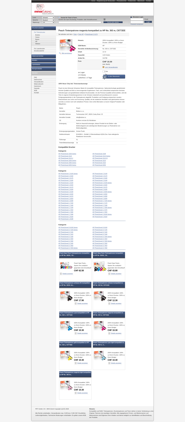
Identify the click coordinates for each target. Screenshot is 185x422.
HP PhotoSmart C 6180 (65, 189)
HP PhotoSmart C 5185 (65, 180)
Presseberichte (121, 1)
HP (36, 41)
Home (93, 1)
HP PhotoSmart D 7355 (99, 243)
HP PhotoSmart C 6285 (99, 198)
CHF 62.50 (79, 270)
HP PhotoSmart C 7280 (65, 212)
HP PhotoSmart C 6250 (99, 194)
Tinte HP (81, 34)
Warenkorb (140, 1)
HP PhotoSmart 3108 (99, 153)
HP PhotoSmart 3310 (99, 162)
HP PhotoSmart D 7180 (65, 236)
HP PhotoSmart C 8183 (99, 216)
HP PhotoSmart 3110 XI (100, 158)
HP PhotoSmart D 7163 (65, 234)
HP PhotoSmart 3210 (99, 160)
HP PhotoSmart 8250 (99, 165)
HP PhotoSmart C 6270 (65, 196)
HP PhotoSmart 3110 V (65, 158)
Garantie (36, 88)
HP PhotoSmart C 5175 (65, 178)
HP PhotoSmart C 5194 (65, 183)
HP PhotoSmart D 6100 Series (68, 227)
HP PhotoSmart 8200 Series (67, 165)
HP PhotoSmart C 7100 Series (102, 200)
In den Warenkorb (113, 76)
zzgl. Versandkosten (111, 67)
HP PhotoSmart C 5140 (99, 173)
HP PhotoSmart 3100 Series (67, 153)
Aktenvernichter (37, 56)
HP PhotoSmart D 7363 (99, 245)
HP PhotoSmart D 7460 (99, 248)
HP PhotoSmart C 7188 (99, 205)
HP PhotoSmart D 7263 (99, 239)
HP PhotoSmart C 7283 (99, 212)
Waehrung (36, 22)
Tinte (75, 34)
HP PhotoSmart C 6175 (99, 187)
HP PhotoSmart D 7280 (65, 241)
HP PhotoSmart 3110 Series (101, 156)
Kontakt (148, 1)
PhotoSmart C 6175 (91, 34)
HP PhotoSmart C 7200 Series (102, 207)
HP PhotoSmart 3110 (65, 156)
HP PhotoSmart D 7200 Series (102, 236)
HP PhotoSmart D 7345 (65, 243)
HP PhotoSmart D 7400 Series (68, 248)
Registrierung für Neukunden (106, 1)
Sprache (35, 20)
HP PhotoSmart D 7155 (65, 232)
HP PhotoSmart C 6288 (65, 200)
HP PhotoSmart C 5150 (65, 176)
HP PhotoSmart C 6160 (99, 185)
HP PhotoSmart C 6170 (65, 187)
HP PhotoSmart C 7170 (99, 203)
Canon (37, 37)
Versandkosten (38, 81)
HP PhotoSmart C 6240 (65, 194)
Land (34, 17)
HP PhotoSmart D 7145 (99, 230)
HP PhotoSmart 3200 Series (67, 160)
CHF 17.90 (79, 300)
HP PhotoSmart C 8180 (65, 216)
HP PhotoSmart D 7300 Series (102, 241)
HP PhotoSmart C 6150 (65, 185)
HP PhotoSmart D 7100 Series (68, 230)
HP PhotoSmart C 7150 (65, 203)
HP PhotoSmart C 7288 (65, 214)
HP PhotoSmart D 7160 (99, 232)
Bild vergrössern (67, 53)
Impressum (37, 86)
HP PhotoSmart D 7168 (99, 234)
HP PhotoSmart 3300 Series (67, 162)
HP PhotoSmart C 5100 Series (68, 173)
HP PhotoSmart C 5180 (99, 178)
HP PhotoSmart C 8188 (65, 219)
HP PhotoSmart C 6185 (99, 189)
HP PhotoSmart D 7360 (65, 245)
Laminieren (36, 64)
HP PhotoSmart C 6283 (65, 198)
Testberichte (132, 1)
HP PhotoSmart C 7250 (65, 210)
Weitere (37, 43)
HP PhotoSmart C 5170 (99, 176)
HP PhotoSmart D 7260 (65, 239)
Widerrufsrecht (38, 84)
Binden (34, 60)
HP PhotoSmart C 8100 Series (102, 214)
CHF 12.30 (113, 300)
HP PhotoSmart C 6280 (99, 196)
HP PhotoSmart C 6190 (65, 191)
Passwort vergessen (137, 24)
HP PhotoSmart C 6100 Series (102, 183)
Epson (37, 39)
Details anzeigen (68, 273)
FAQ (35, 77)
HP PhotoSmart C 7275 (99, 210)
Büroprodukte (37, 69)
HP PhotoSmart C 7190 (65, 207)
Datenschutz (38, 79)
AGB (35, 90)
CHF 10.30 (79, 330)
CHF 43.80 (113, 270)
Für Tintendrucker (39, 32)
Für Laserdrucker (39, 48)
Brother (37, 35)
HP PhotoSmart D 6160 (99, 227)
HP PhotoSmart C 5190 (99, 180)
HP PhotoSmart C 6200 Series (102, 191)
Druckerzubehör (38, 28)
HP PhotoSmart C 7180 (65, 205)
